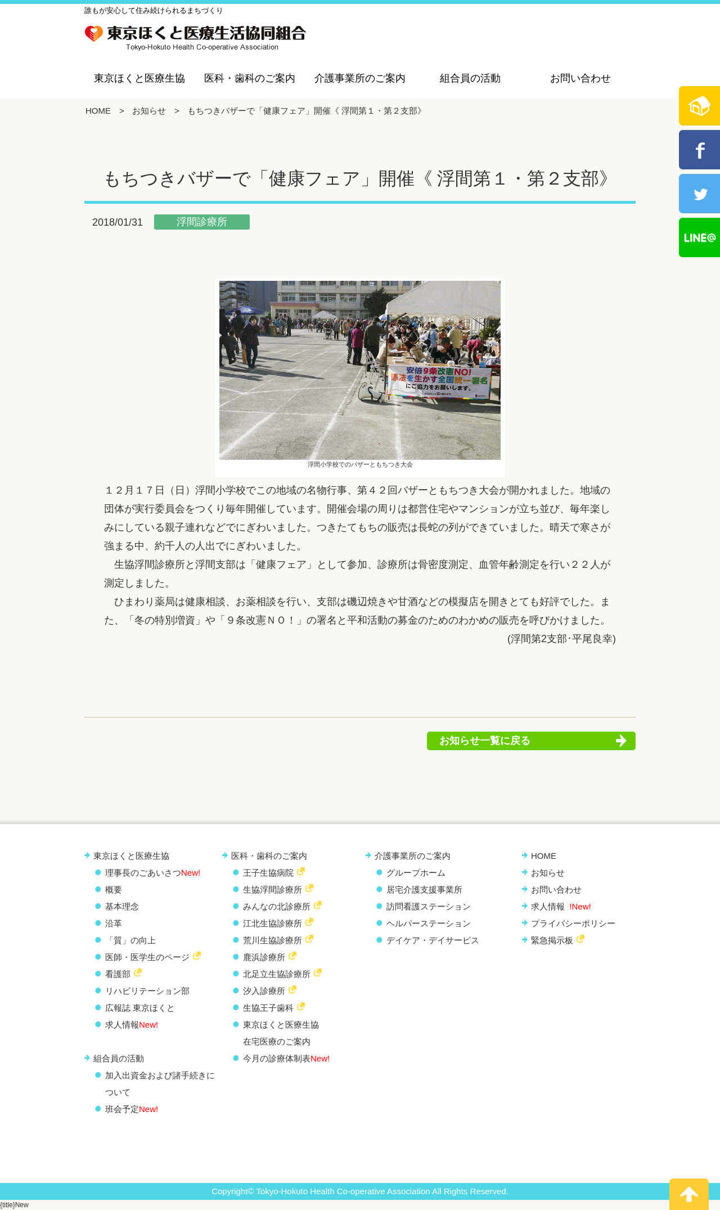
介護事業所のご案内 (360, 78)
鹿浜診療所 (264, 957)
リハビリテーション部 (147, 991)
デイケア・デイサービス (432, 940)
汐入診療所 (264, 991)
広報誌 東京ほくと (140, 1007)
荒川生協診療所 (272, 940)
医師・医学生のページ (147, 957)
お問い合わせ (580, 78)
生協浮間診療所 (272, 889)
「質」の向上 (130, 940)
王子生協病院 (268, 872)
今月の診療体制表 (286, 1058)
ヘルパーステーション (428, 923)
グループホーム (416, 872)
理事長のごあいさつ (152, 872)
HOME (98, 110)
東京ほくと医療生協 (139, 78)
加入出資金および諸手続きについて (160, 1083)
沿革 (113, 923)
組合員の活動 (470, 78)
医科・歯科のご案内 (249, 78)
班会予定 (131, 1109)
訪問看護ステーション (428, 906)
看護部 (117, 974)
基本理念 (122, 906)
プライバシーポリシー (573, 923)
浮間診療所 (202, 221)
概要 (113, 889)
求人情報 (131, 1024)
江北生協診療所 (272, 923)
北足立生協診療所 (276, 974)
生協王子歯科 (268, 1007)
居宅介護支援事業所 (424, 889)
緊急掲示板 (552, 940)
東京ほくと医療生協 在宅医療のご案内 (281, 1033)
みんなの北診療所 (276, 906)
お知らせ (149, 110)
